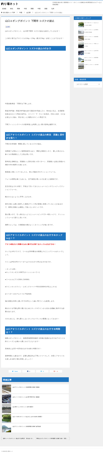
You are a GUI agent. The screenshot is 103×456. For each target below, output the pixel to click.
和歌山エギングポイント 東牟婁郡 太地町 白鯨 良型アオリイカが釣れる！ (53, 438)
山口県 (8, 27)
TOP (9, 12)
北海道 (4, 8)
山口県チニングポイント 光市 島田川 (23, 407)
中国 (39, 8)
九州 (52, 8)
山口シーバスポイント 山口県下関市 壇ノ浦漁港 (26, 397)
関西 (32, 8)
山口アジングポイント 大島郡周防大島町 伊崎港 (26, 387)
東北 (11, 8)
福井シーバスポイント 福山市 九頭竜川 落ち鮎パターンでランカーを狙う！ (19, 438)
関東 (18, 8)
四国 (45, 8)
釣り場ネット (10, 3)
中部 (25, 8)
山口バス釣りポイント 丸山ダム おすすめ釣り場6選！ (28, 416)
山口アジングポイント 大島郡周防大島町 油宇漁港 (27, 426)
